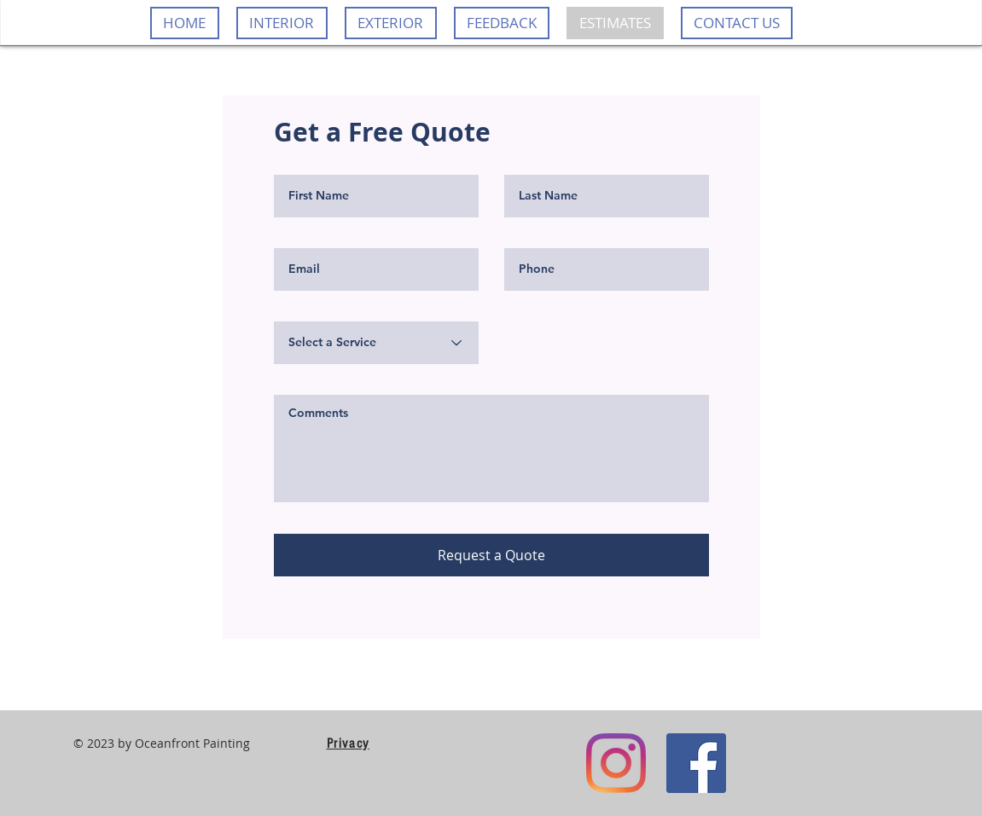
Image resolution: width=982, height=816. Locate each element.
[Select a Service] (376, 342)
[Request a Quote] (491, 555)
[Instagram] (616, 763)
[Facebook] (696, 763)
